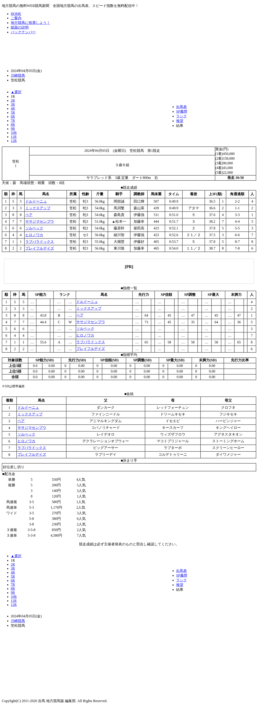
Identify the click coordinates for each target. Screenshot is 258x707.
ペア (28, 215)
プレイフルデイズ (39, 248)
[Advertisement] (129, 51)
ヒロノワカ (34, 235)
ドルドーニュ (36, 201)
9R (13, 129)
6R (13, 117)
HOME (16, 14)
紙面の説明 (20, 27)
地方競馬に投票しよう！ (30, 23)
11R (14, 137)
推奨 (179, 121)
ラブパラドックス (39, 241)
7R (13, 121)
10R (14, 133)
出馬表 (181, 107)
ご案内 (16, 18)
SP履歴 (181, 111)
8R (13, 125)
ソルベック (34, 228)
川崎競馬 (18, 75)
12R (14, 141)
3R (13, 104)
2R (13, 100)
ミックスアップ (37, 208)
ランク (181, 116)
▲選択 (16, 92)
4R (13, 108)
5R (13, 112)
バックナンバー (23, 32)
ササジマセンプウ (39, 221)
